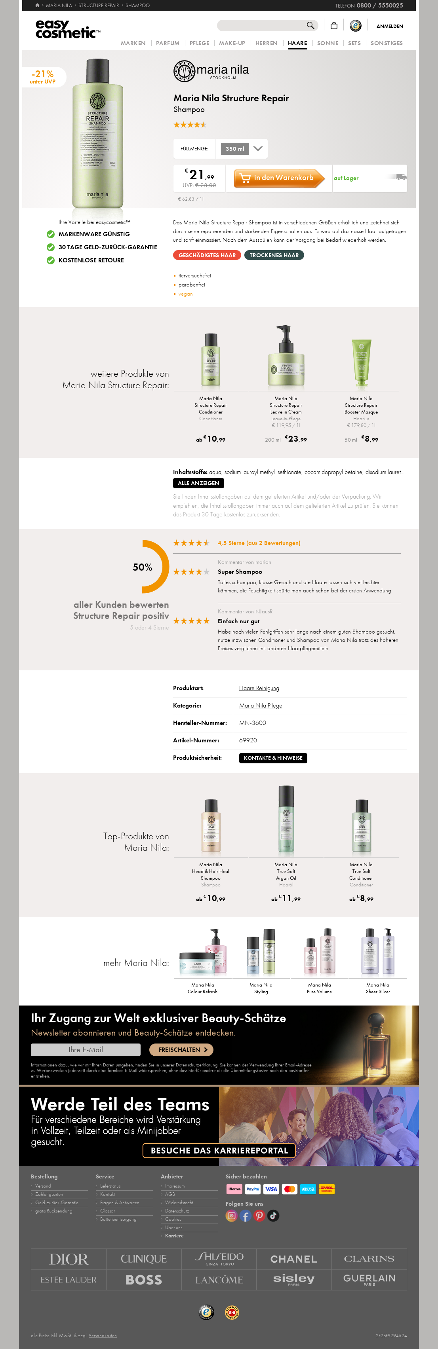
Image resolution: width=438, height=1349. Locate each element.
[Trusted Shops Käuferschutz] (356, 25)
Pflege (199, 43)
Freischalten (179, 1050)
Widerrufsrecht (179, 1202)
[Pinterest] (259, 1215)
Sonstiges (387, 43)
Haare (297, 43)
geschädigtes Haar (207, 255)
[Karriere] (219, 1126)
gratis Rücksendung (53, 1211)
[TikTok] (273, 1215)
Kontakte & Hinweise (273, 758)
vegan (186, 293)
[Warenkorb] (334, 25)
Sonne (328, 43)
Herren (266, 43)
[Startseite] (37, 2)
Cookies (173, 1219)
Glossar (107, 1211)
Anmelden (390, 26)
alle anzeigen (198, 483)
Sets (354, 43)
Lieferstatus (110, 1186)
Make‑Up (232, 43)
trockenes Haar (274, 255)
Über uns (173, 1227)
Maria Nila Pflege (260, 705)
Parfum (168, 43)
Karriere (174, 1236)
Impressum (175, 1186)
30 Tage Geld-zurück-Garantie (108, 247)
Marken (133, 43)
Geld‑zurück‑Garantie (56, 1202)
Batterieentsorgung (118, 1219)
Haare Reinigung (259, 688)
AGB (170, 1194)
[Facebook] (245, 1215)
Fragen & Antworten (119, 1202)
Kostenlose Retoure (91, 260)
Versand (43, 1186)
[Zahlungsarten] (316, 1188)
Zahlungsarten (49, 1194)
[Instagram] (231, 1215)
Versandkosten (103, 1335)
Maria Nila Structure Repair (231, 98)
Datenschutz (177, 1211)
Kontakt (107, 1194)
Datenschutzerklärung (196, 1065)
